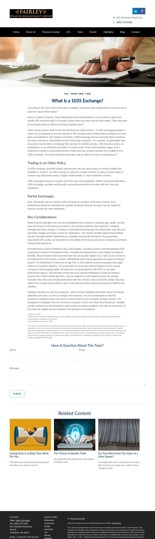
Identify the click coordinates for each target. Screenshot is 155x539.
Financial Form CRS (78, 518)
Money (47, 535)
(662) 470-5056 (23, 520)
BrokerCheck (116, 523)
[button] (16, 32)
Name (13, 350)
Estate (47, 526)
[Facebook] (142, 11)
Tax (46, 532)
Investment (49, 523)
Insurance (48, 529)
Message (14, 368)
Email (82, 350)
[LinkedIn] (135, 11)
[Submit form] (17, 393)
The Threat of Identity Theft (70, 453)
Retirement (49, 520)
